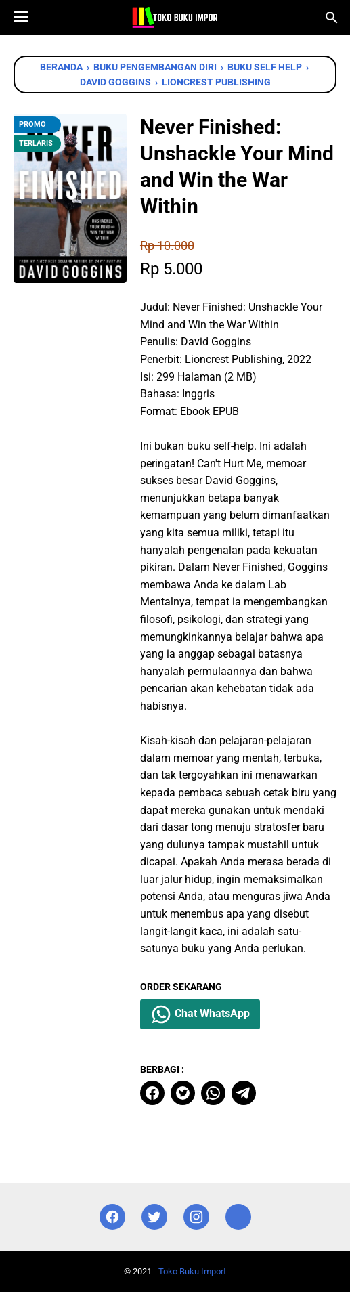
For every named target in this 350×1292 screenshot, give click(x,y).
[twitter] (183, 1093)
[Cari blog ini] (332, 17)
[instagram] (196, 1217)
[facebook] (152, 1093)
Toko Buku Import (192, 1271)
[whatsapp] (213, 1093)
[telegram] (244, 1093)
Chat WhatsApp (200, 1014)
